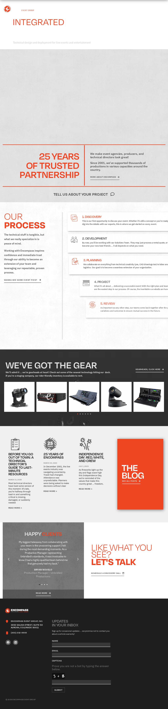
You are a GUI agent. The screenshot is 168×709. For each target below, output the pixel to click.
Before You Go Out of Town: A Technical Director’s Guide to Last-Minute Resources (21, 464)
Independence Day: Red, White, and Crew (91, 457)
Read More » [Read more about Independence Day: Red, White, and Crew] (85, 489)
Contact (160, 9)
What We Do (80, 9)
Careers (111, 9)
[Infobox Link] (27, 624)
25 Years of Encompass (54, 455)
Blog (147, 9)
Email (55, 651)
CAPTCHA (57, 660)
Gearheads (130, 9)
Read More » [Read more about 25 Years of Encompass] (50, 491)
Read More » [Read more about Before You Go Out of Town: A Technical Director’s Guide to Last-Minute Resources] (15, 508)
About (97, 9)
